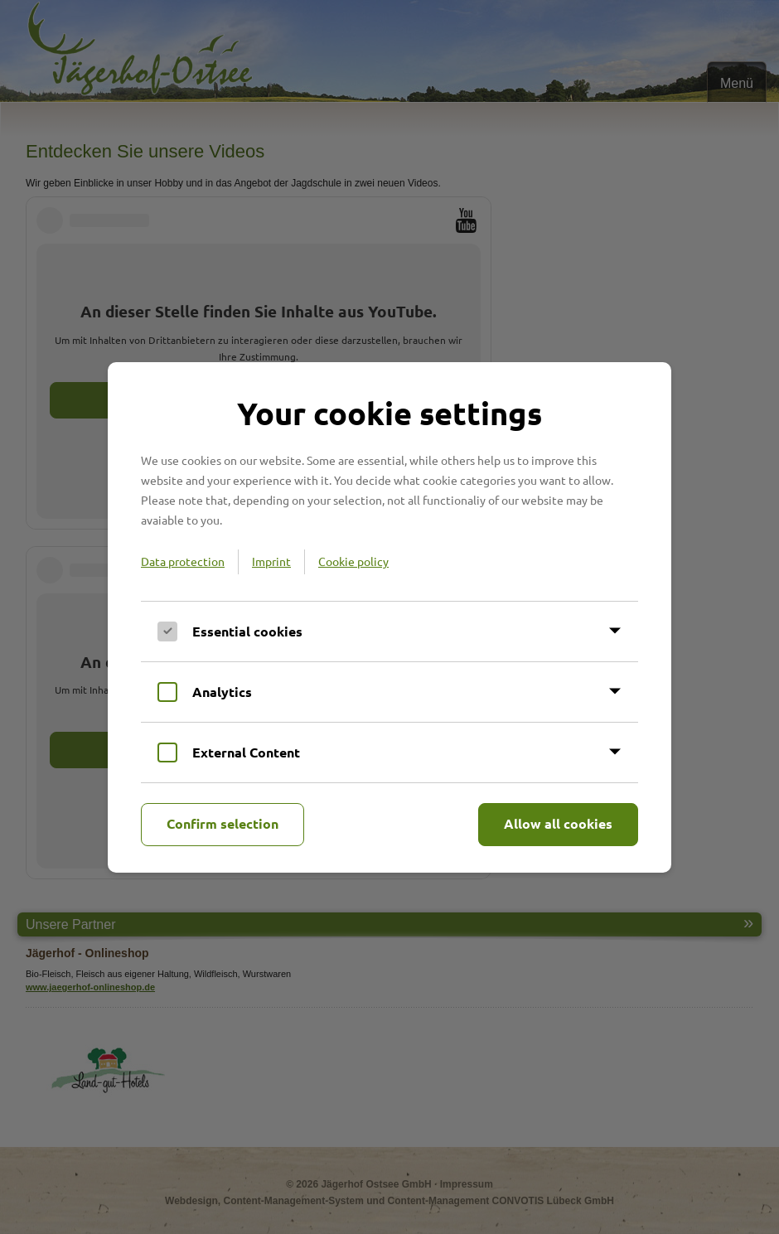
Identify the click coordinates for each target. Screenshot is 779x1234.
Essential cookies (247, 631)
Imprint (271, 561)
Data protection (183, 561)
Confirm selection (222, 823)
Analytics (222, 691)
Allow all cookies (558, 823)
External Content (246, 752)
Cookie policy (353, 561)
